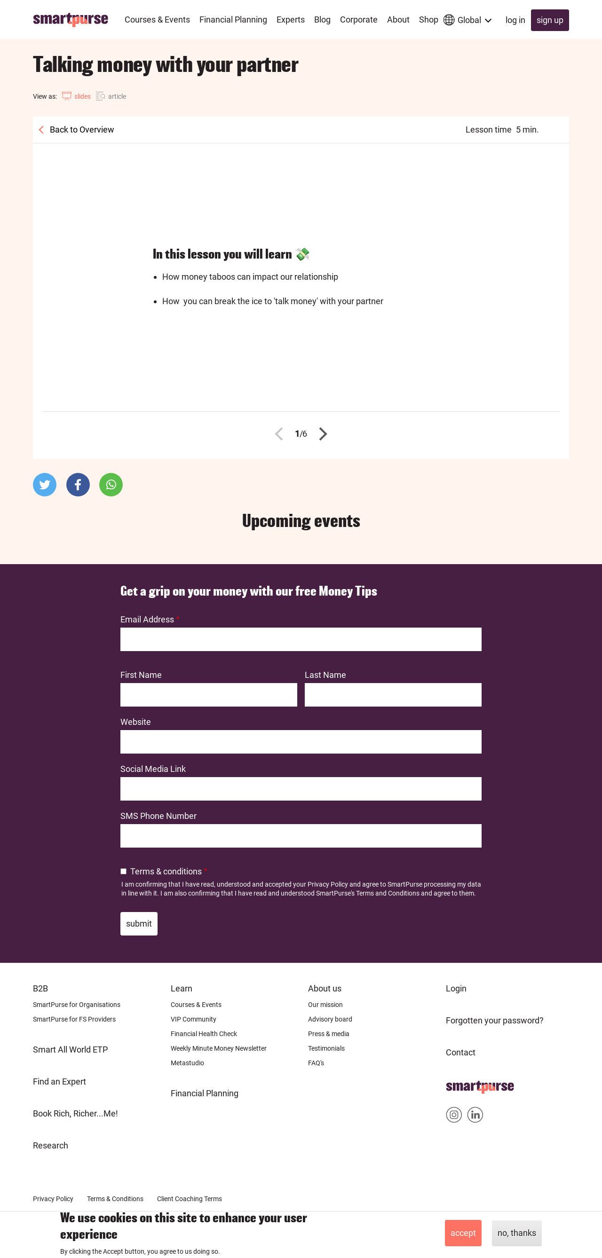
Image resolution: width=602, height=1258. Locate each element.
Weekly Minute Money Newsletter (219, 1048)
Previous (282, 434)
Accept (463, 1233)
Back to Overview (81, 129)
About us (324, 988)
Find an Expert (59, 1081)
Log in (515, 20)
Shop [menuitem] (428, 19)
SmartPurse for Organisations (76, 1004)
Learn (181, 988)
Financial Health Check (204, 1034)
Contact (460, 1052)
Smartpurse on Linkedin (475, 1117)
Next (321, 434)
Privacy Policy (328, 884)
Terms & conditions (166, 871)
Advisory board (330, 1019)
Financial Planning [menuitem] (233, 19)
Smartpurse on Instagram (454, 1117)
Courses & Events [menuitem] (157, 19)
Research (50, 1145)
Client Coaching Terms (189, 1199)
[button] (44, 484)
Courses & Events (196, 1004)
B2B (40, 988)
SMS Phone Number (158, 816)
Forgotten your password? (495, 1020)
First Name (141, 675)
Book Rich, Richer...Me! (75, 1113)
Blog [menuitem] (322, 19)
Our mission (325, 1004)
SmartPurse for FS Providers (74, 1019)
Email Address (147, 619)
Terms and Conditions (388, 893)
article (117, 96)
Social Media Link (153, 769)
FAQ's (316, 1063)
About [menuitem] (398, 19)
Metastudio (187, 1063)
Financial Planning (204, 1093)
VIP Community (193, 1019)
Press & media (328, 1034)
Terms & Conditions (115, 1199)
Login (456, 988)
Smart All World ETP (70, 1049)
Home (457, 1084)
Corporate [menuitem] (359, 19)
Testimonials (326, 1048)
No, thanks (517, 1233)
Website (135, 722)
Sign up (550, 20)
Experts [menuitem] (291, 19)
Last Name (325, 675)
